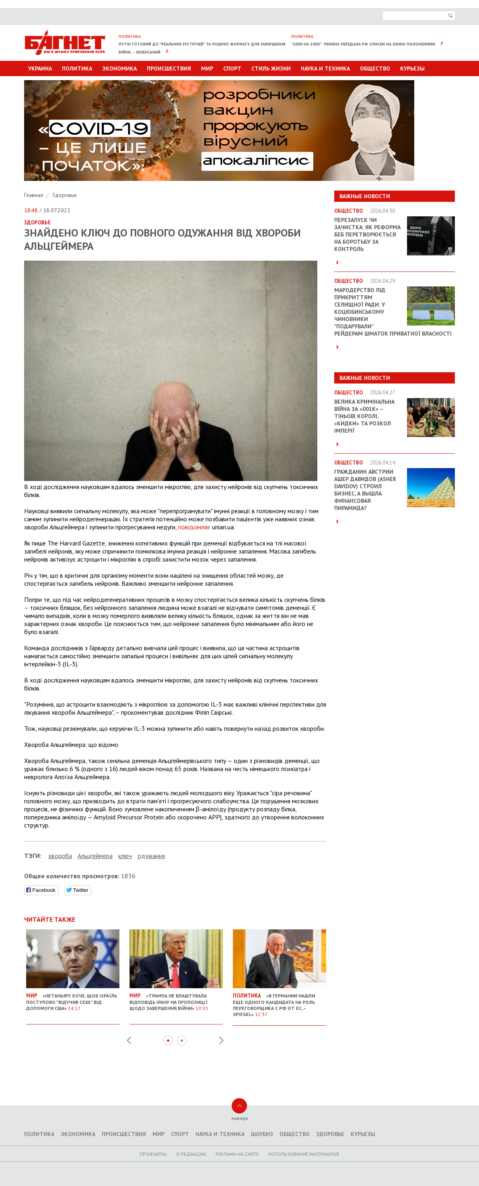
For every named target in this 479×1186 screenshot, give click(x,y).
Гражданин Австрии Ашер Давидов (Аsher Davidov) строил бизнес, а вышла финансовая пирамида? (365, 490)
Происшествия (169, 68)
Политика (77, 68)
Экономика (119, 68)
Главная (34, 195)
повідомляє (194, 527)
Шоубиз (262, 1134)
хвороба (60, 856)
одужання (151, 856)
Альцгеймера (95, 856)
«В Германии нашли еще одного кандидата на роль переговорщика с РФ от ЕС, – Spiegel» (279, 1001)
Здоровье (64, 195)
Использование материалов (303, 1154)
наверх (239, 1118)
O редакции (191, 1154)
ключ (125, 856)
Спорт (232, 68)
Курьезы (412, 68)
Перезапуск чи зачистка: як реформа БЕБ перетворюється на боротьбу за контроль (367, 234)
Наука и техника (325, 68)
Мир (207, 68)
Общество (375, 68)
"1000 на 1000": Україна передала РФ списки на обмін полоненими (363, 44)
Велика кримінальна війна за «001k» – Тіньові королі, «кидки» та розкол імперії (364, 416)
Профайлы (153, 1154)
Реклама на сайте (237, 1154)
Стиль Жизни (271, 68)
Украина (40, 68)
